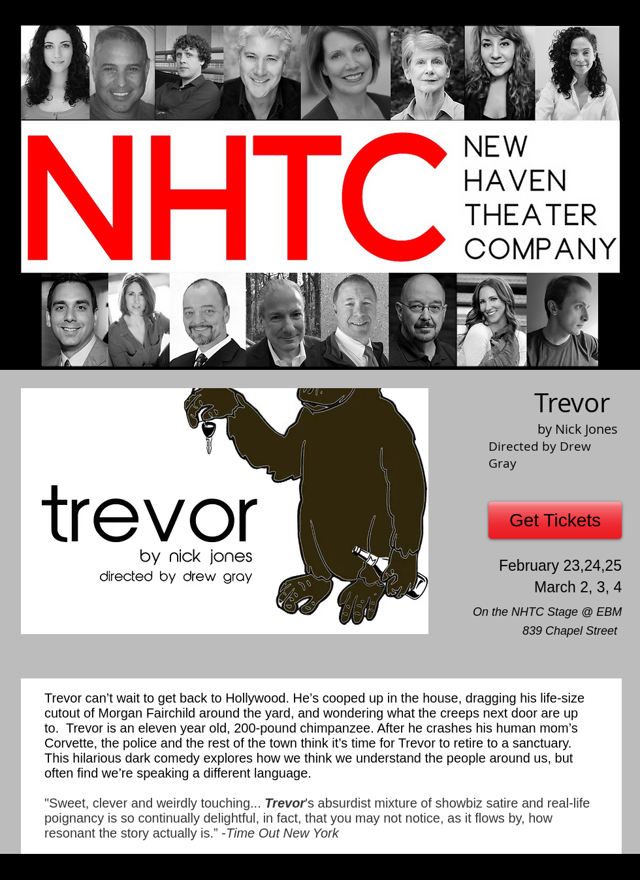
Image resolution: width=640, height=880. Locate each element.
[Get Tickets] (555, 520)
